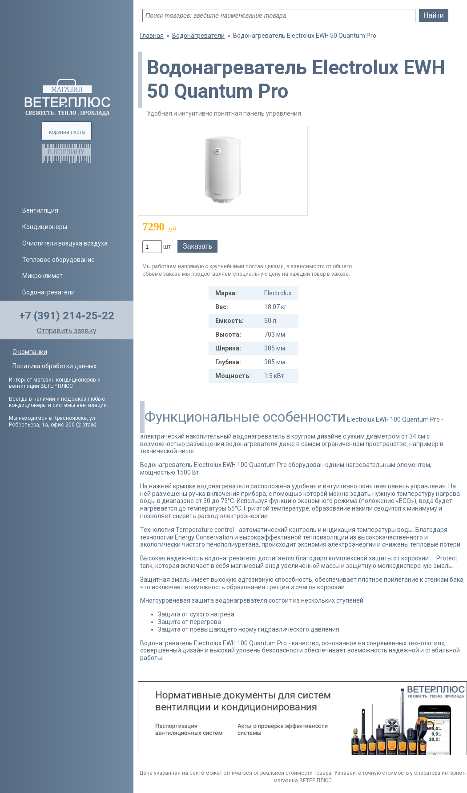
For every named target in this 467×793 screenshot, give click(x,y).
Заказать (197, 246)
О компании (29, 351)
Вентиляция (40, 210)
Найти (433, 15)
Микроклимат (42, 275)
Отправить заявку (67, 330)
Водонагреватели (48, 292)
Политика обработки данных (54, 366)
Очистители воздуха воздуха (65, 243)
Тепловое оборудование (58, 259)
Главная (152, 35)
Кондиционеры (44, 226)
